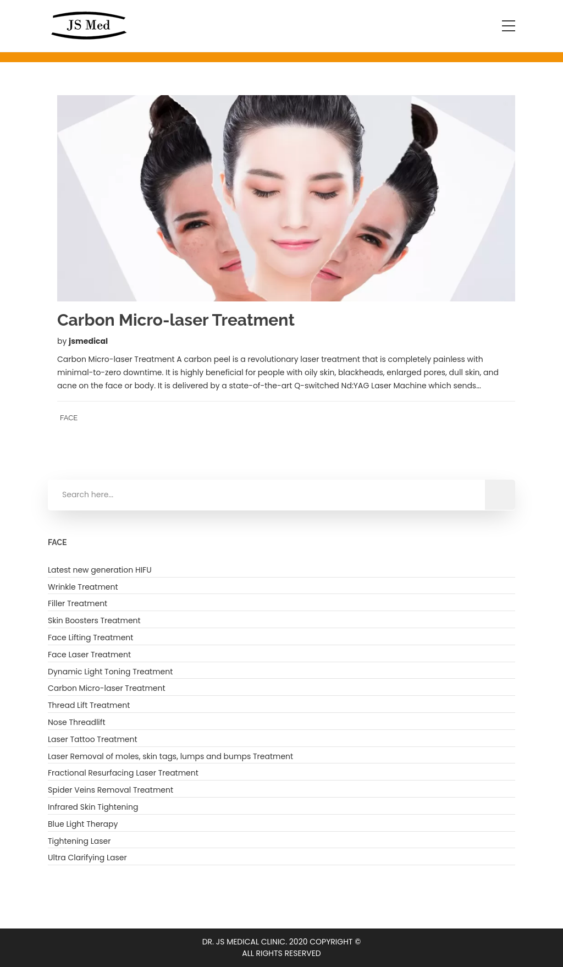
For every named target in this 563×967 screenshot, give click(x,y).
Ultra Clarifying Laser (87, 857)
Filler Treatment (77, 603)
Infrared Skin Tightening (93, 806)
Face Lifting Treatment (90, 637)
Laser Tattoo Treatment (92, 739)
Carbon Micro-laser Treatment (106, 688)
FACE (69, 418)
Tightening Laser (79, 841)
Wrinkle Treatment (83, 586)
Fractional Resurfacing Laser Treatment (123, 772)
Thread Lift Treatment (89, 705)
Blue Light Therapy (83, 823)
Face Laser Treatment (89, 654)
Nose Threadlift (76, 722)
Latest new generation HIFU (100, 569)
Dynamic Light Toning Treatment (110, 671)
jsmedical (88, 341)
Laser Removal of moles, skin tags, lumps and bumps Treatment (170, 756)
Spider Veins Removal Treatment (110, 789)
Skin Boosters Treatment (94, 620)
